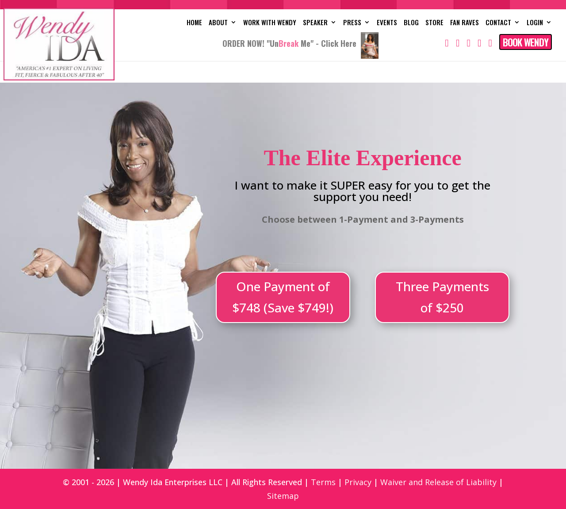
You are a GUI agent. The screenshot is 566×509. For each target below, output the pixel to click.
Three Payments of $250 (442, 297)
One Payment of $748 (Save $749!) (282, 297)
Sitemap (283, 495)
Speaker (315, 23)
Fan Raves (464, 23)
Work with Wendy (269, 23)
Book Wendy (525, 42)
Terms (323, 482)
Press (352, 23)
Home (194, 23)
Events (387, 23)
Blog (411, 23)
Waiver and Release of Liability (438, 482)
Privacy (357, 482)
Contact (498, 23)
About (218, 23)
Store (434, 23)
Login (535, 23)
